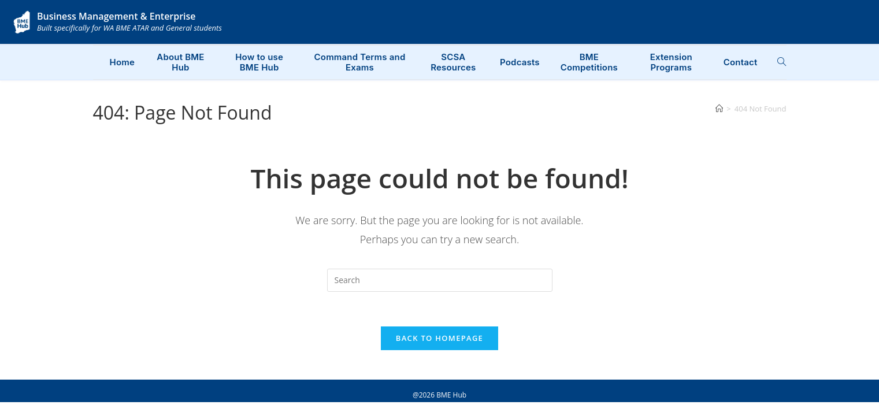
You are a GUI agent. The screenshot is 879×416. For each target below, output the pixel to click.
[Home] (719, 108)
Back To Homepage (439, 338)
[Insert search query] (439, 280)
